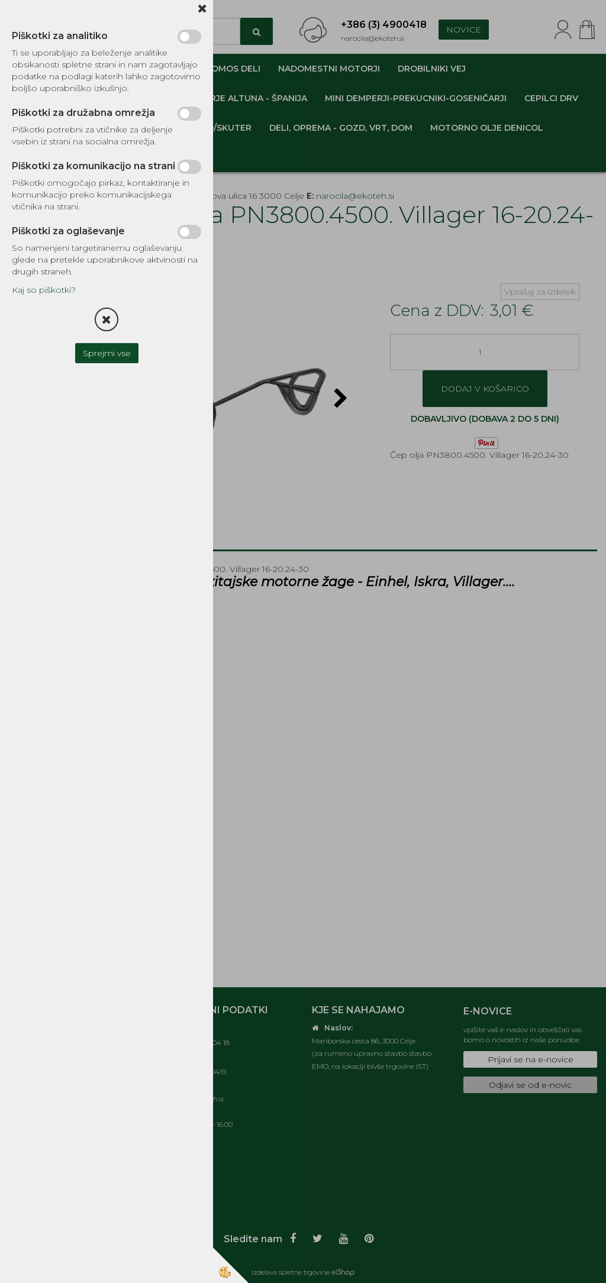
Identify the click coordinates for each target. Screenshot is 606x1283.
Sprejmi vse (107, 353)
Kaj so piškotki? (44, 290)
